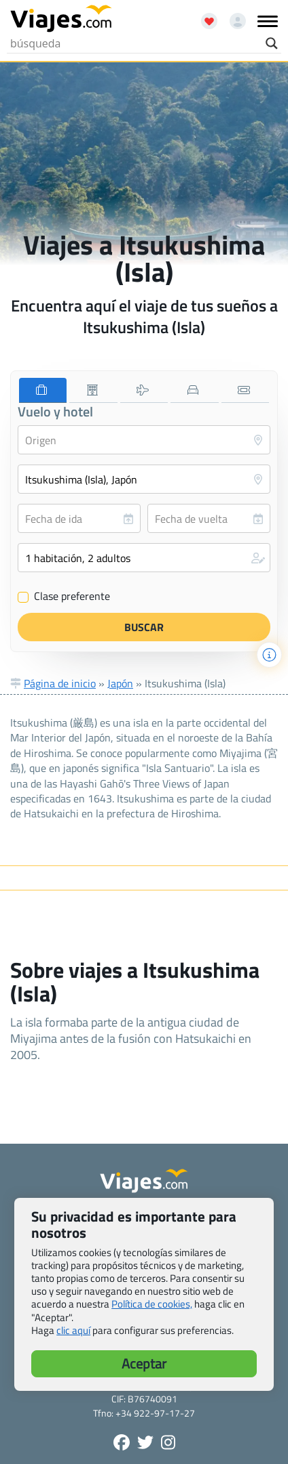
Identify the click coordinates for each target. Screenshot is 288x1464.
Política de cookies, (151, 1304)
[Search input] (134, 43)
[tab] (43, 390)
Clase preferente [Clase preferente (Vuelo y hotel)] (64, 596)
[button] (144, 557)
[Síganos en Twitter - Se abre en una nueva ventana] (145, 1442)
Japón (120, 683)
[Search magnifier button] (271, 43)
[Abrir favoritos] (203, 16)
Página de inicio (60, 683)
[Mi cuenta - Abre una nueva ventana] (232, 16)
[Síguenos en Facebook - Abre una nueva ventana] (121, 1442)
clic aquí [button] (73, 1330)
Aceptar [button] (144, 1363)
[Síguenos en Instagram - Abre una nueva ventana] (168, 1442)
